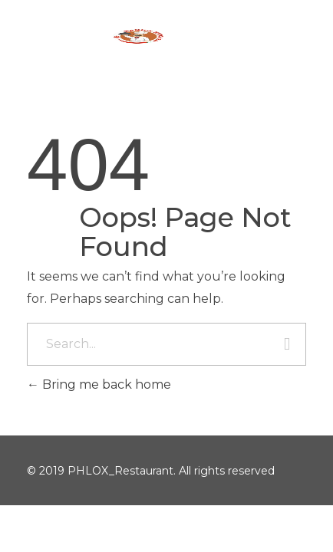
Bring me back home (99, 384)
